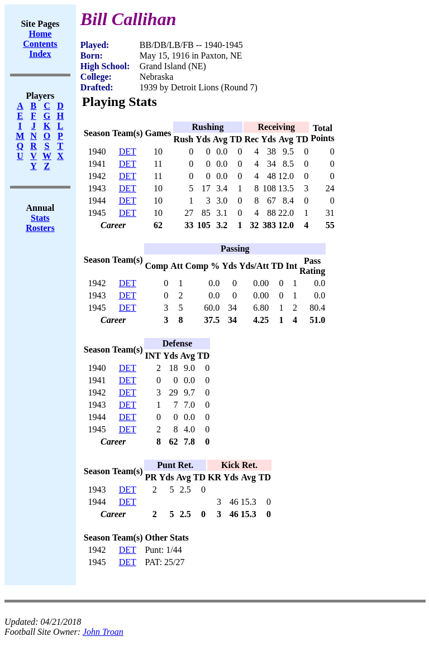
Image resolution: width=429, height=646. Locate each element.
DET (127, 151)
